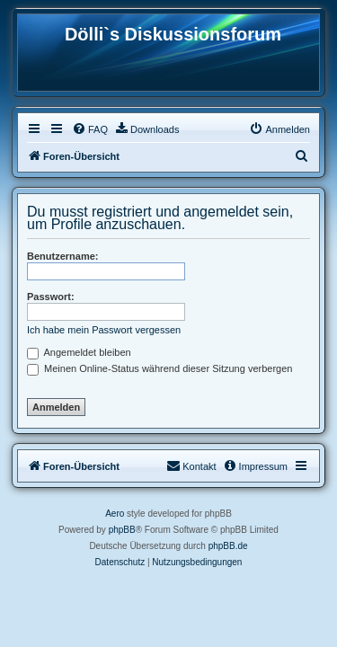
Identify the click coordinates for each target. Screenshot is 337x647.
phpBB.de (228, 546)
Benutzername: (62, 256)
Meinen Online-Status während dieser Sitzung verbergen (159, 368)
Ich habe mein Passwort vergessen (104, 329)
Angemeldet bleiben (79, 352)
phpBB (122, 530)
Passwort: (51, 296)
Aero (114, 513)
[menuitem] (90, 129)
